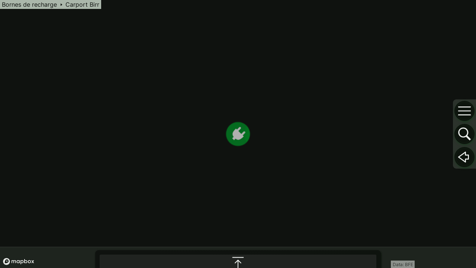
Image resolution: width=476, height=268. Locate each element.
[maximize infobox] (238, 187)
